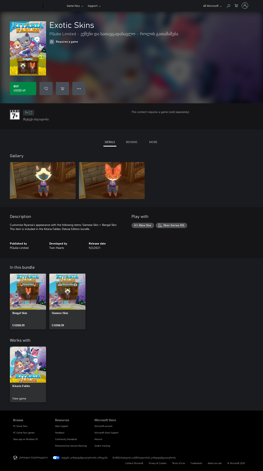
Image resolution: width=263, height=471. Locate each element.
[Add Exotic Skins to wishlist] (46, 88)
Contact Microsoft (134, 463)
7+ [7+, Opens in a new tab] (28, 112)
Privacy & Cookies (158, 463)
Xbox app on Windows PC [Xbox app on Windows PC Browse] (25, 439)
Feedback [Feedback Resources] (59, 432)
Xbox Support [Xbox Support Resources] (61, 426)
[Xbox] (54, 5)
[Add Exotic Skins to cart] (62, 88)
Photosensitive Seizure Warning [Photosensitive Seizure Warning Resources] (71, 445)
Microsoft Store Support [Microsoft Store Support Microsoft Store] (106, 432)
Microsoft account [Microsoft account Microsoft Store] (103, 426)
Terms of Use (178, 463)
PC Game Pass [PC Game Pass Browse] (20, 426)
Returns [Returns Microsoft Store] (98, 439)
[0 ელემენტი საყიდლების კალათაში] (236, 5)
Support (92, 5)
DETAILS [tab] (110, 142)
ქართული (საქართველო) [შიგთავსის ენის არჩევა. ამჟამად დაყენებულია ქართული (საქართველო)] (33, 457)
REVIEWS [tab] (131, 142)
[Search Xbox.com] (228, 5)
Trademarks (196, 463)
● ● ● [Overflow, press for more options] (79, 88)
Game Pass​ (73, 5)
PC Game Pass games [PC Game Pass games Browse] (24, 432)
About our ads (215, 463)
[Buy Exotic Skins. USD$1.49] (23, 88)
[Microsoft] (27, 5)
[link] (28, 301)
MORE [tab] (153, 142)
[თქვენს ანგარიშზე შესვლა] (245, 5)
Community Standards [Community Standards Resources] (66, 439)
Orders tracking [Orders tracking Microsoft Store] (102, 445)
